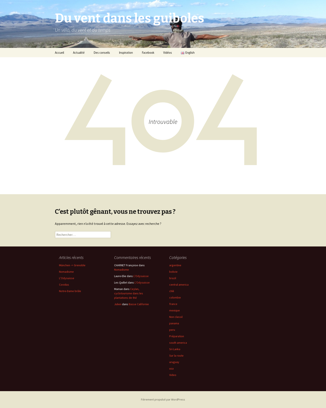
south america (178, 343)
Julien (117, 304)
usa (171, 368)
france (173, 304)
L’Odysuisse (66, 278)
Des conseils (102, 53)
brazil (172, 278)
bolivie (173, 272)
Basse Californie (139, 304)
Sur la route (176, 355)
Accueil (59, 53)
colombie (175, 297)
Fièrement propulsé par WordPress (163, 399)
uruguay (174, 362)
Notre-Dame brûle (70, 291)
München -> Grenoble (72, 265)
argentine (175, 265)
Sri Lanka (174, 349)
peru (172, 330)
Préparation (176, 336)
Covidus (64, 284)
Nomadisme (66, 272)
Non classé (176, 317)
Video (172, 375)
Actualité (79, 53)
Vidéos (167, 53)
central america (179, 284)
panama (174, 323)
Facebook (148, 53)
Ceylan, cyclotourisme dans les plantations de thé (128, 293)
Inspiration (126, 53)
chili (171, 291)
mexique (174, 310)
